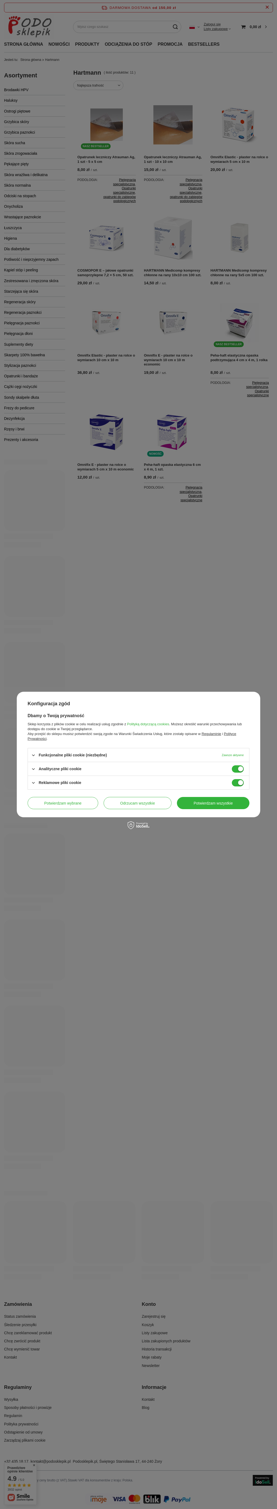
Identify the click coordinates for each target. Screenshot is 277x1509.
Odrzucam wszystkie (137, 803)
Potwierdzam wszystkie (213, 803)
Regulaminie (211, 734)
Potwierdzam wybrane (63, 803)
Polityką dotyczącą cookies (148, 724)
